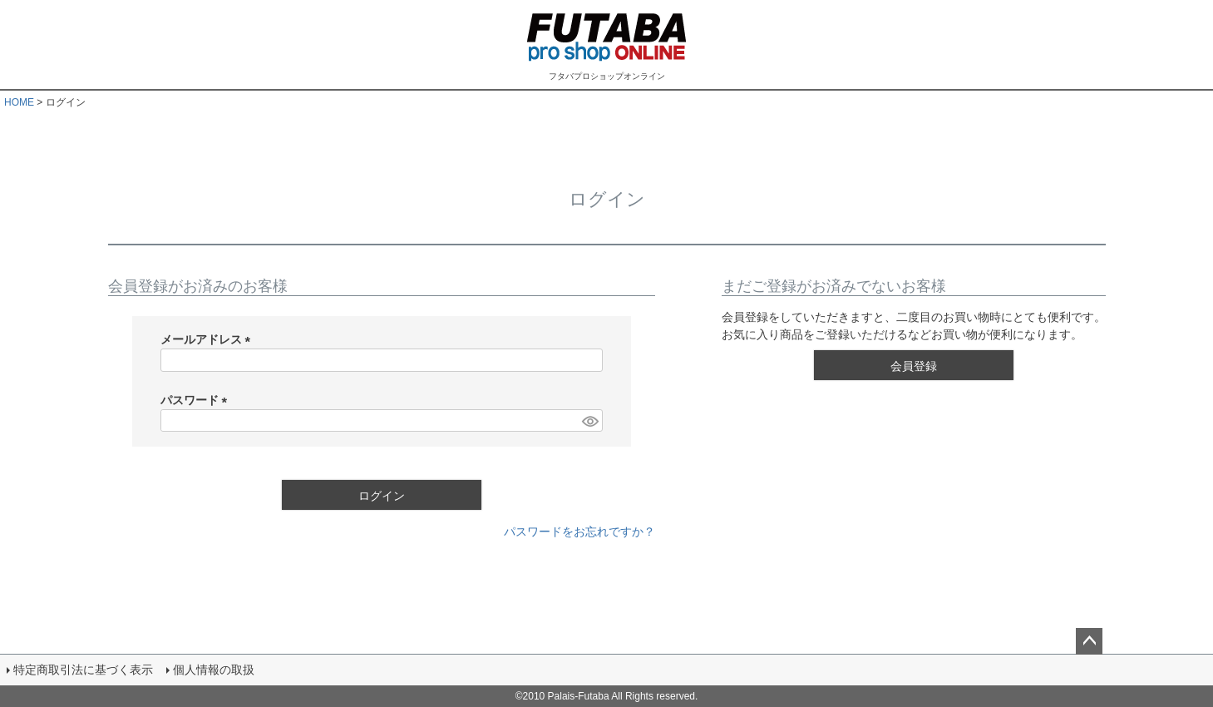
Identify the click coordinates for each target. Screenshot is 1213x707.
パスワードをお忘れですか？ (579, 531)
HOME (19, 102)
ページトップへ (1089, 641)
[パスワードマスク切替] (589, 421)
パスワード (197, 400)
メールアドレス (208, 339)
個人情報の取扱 (213, 669)
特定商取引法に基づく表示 (83, 669)
